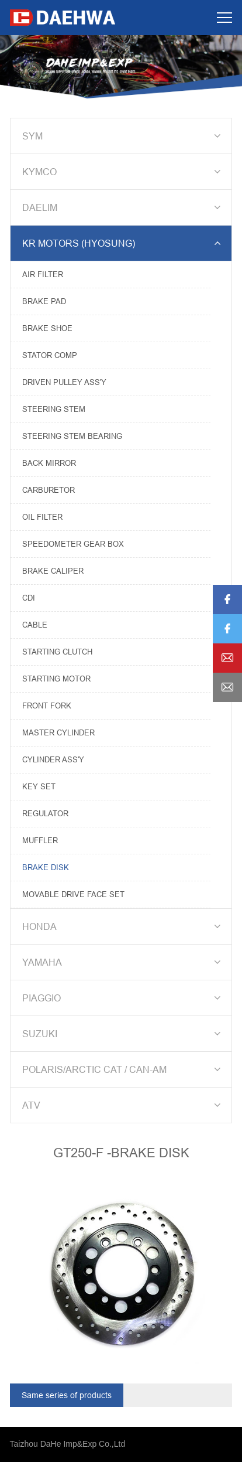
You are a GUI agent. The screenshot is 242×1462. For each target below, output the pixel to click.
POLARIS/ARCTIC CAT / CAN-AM (123, 1069)
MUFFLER (40, 840)
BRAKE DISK (45, 867)
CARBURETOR (48, 490)
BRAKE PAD (44, 301)
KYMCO (123, 171)
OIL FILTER (42, 517)
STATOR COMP (49, 355)
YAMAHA (123, 962)
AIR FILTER (42, 274)
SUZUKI (123, 1033)
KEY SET (39, 786)
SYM (123, 136)
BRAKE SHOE (47, 328)
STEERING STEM (53, 409)
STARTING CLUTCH (57, 651)
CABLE (34, 624)
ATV (123, 1105)
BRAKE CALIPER (53, 570)
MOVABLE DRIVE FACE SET (73, 894)
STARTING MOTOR (56, 678)
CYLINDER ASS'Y (53, 759)
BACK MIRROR (49, 463)
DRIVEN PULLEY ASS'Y (64, 382)
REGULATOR (45, 813)
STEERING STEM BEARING (72, 436)
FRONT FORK (46, 705)
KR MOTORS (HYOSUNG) (123, 243)
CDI (28, 597)
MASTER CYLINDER (58, 732)
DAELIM (123, 207)
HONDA (123, 926)
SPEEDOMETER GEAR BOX (73, 543)
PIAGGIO (123, 997)
